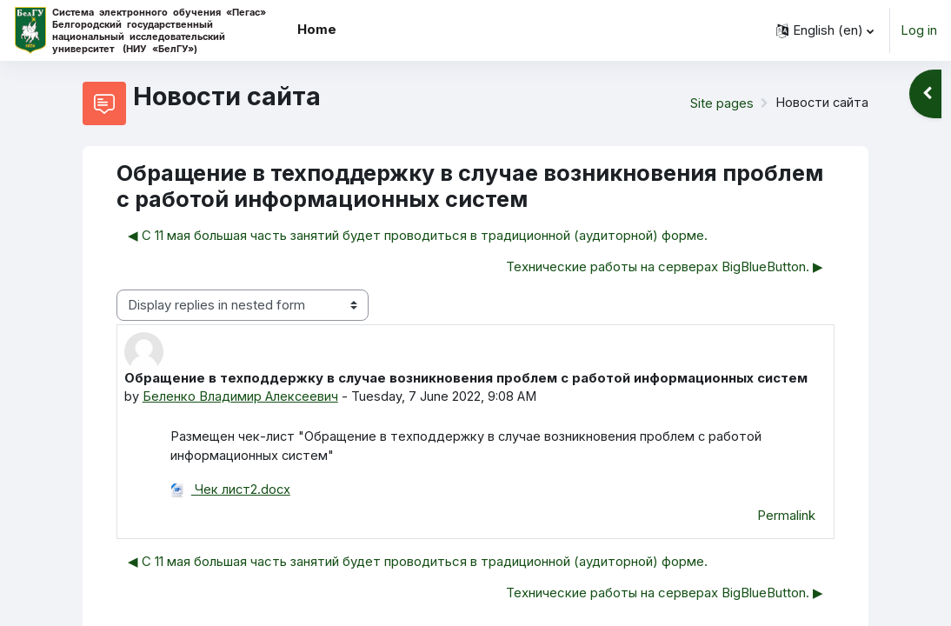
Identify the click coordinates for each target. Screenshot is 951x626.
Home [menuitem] (316, 29)
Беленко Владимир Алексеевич (241, 396)
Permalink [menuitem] (786, 515)
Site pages (720, 103)
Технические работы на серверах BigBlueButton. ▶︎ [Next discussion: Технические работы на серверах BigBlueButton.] (664, 267)
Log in (919, 30)
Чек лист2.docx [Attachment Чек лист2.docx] (231, 490)
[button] (825, 30)
